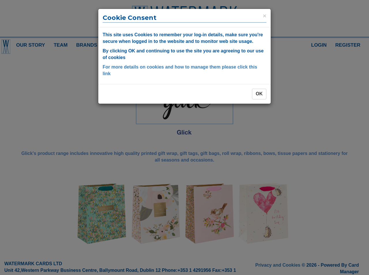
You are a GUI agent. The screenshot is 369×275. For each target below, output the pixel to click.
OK (259, 93)
